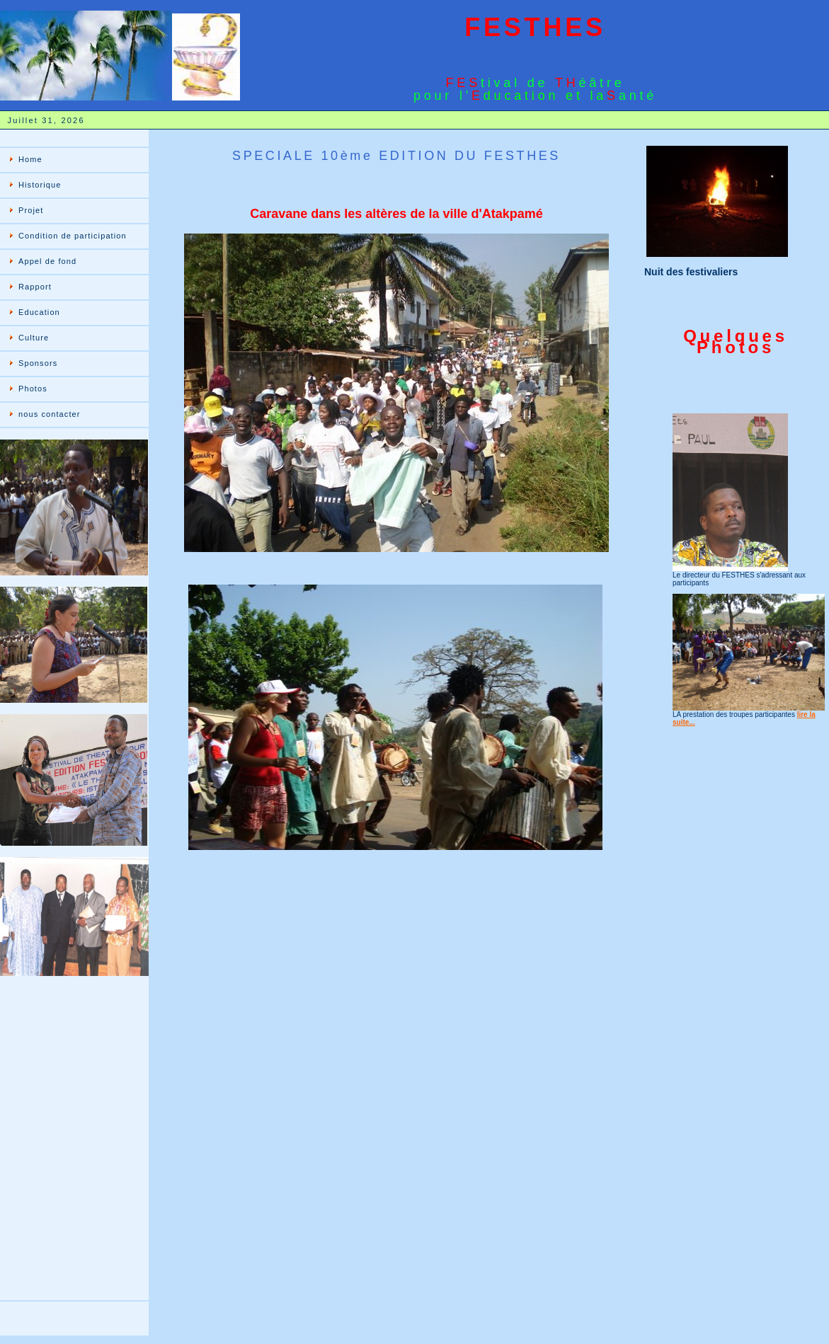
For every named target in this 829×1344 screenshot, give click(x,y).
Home (30, 159)
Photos (32, 388)
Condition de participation (72, 235)
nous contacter (49, 414)
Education (39, 312)
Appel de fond (47, 261)
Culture (33, 337)
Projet (30, 210)
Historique (40, 184)
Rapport (35, 286)
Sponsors (37, 363)
